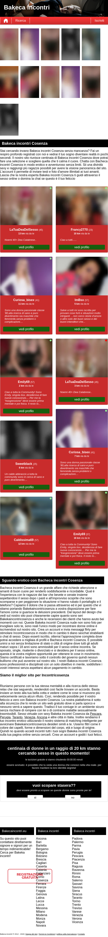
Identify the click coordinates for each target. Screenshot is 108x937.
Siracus (77, 894)
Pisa (75, 863)
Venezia (29, 717)
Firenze (41, 887)
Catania (41, 870)
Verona (77, 918)
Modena (41, 915)
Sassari (77, 883)
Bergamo (42, 849)
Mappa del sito (31, 934)
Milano (40, 911)
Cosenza (42, 880)
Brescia (41, 859)
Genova (41, 894)
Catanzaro (43, 873)
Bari (38, 842)
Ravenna (78, 870)
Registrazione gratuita (30, 876)
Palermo (78, 842)
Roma (76, 876)
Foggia (40, 890)
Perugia (5, 717)
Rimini (76, 873)
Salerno (77, 880)
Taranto (17, 717)
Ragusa (77, 866)
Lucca (40, 904)
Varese (77, 911)
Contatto (81, 934)
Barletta (41, 845)
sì (35, 797)
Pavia (76, 849)
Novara (41, 925)
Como (40, 876)
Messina (42, 908)
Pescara (95, 713)
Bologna (41, 852)
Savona (77, 887)
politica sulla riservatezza (67, 934)
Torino (76, 901)
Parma (76, 845)
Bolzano (41, 856)
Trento (76, 904)
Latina (40, 897)
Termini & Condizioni (47, 934)
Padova (77, 838)
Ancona (42, 717)
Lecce (40, 901)
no (72, 797)
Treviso (77, 908)
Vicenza (77, 922)
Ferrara (41, 883)
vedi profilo (26, 247)
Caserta (41, 866)
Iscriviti (99, 20)
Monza (40, 918)
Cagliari (41, 863)
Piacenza (78, 859)
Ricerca (20, 20)
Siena (76, 890)
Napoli (40, 922)
